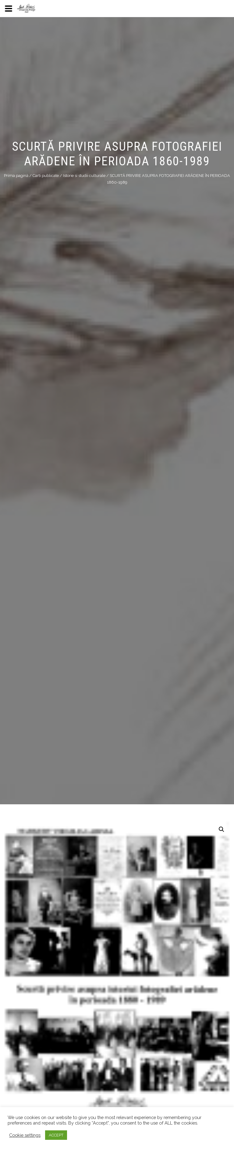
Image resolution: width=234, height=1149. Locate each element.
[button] (221, 829)
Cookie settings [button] (25, 1135)
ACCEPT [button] (56, 1135)
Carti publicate (46, 175)
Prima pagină (16, 175)
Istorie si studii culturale (84, 175)
